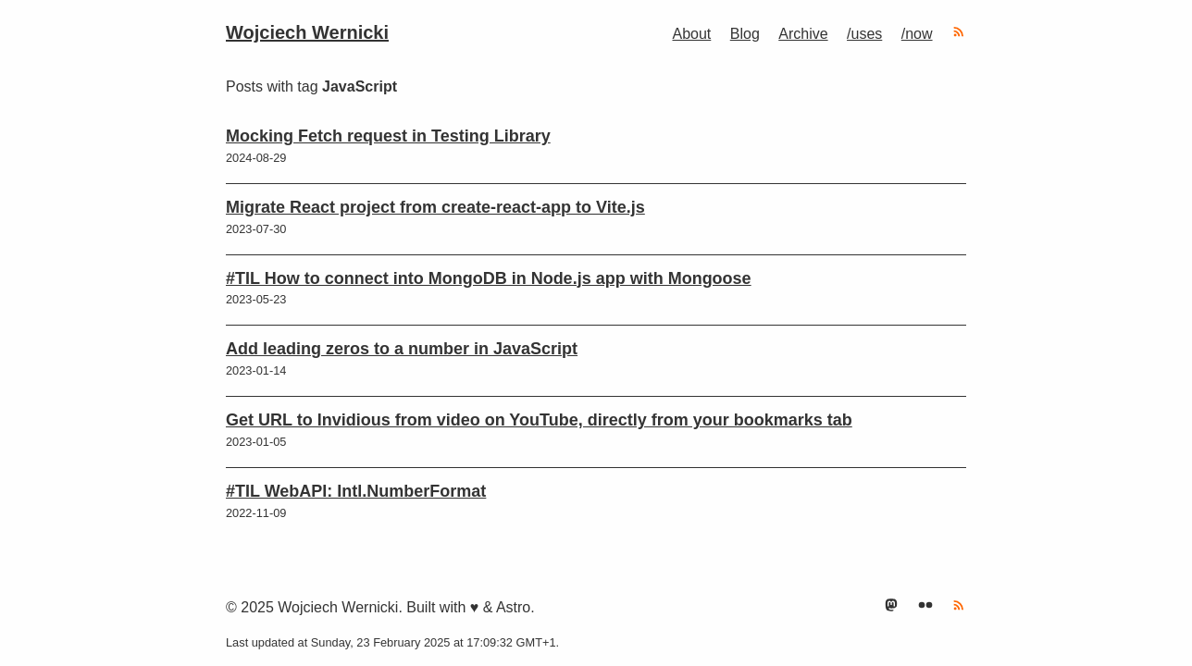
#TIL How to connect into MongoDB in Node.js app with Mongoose (488, 278)
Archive (802, 34)
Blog (745, 34)
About (691, 34)
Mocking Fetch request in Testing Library (388, 136)
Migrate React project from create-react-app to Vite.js (435, 207)
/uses (864, 34)
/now (917, 34)
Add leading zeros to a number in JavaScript (401, 348)
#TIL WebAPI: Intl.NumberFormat (356, 491)
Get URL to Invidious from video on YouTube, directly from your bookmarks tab (539, 420)
